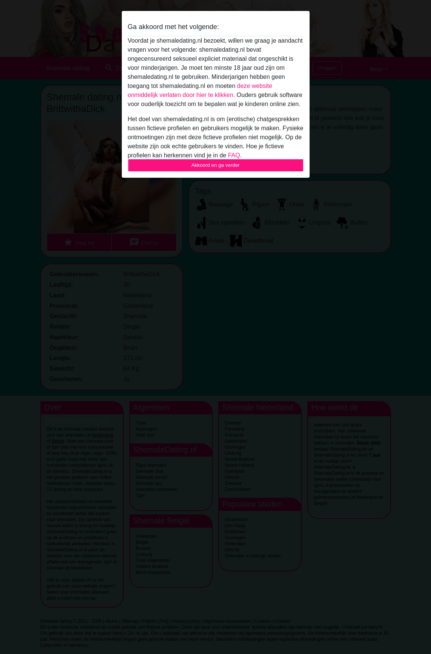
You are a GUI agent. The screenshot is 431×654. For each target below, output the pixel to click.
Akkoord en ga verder (215, 165)
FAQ (234, 155)
